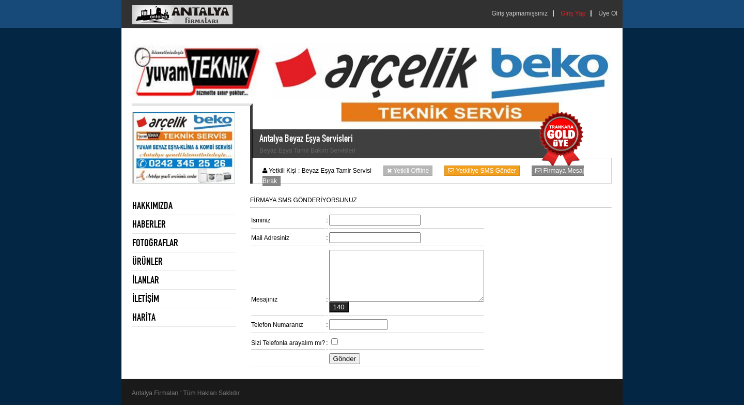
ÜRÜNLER (147, 261)
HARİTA (144, 317)
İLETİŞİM (145, 298)
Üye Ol (607, 13)
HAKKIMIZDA (152, 205)
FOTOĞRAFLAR (155, 242)
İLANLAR (145, 280)
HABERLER (149, 224)
